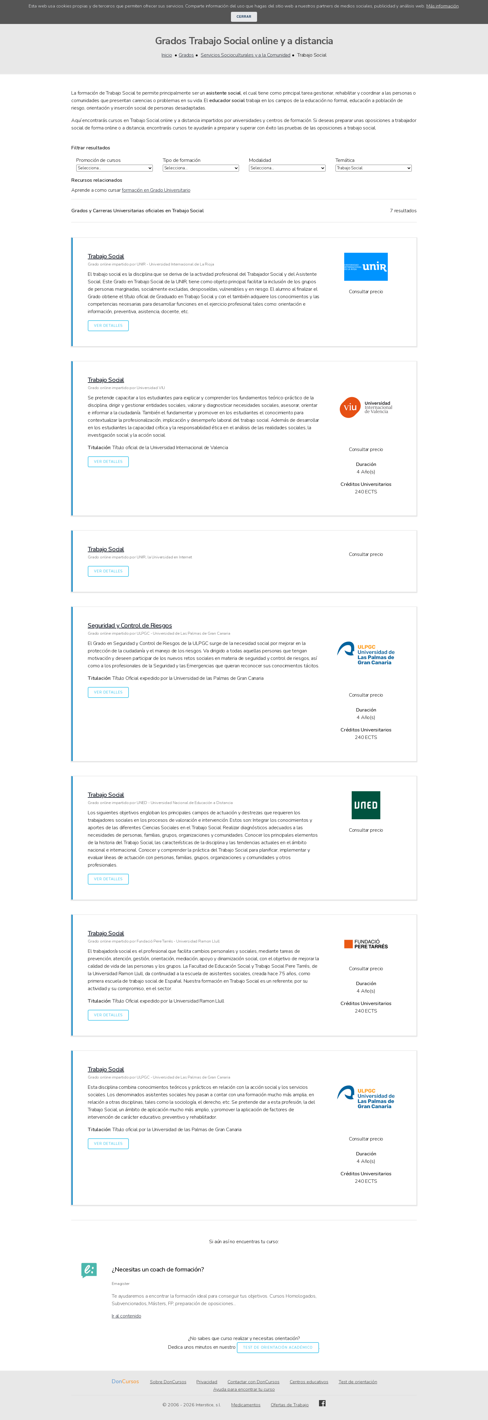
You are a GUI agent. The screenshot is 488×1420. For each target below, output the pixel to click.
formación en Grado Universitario (156, 190)
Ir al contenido (126, 1316)
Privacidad (206, 1382)
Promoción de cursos (98, 160)
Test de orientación (358, 1382)
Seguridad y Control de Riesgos (130, 626)
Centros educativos (309, 1382)
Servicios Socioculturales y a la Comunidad (245, 55)
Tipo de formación (181, 160)
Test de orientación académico (278, 1348)
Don (117, 1381)
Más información (442, 6)
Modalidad (260, 160)
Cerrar (244, 16)
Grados (186, 55)
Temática (345, 160)
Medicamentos (245, 1405)
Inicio (167, 55)
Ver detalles (108, 326)
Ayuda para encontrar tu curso (244, 1389)
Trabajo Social (106, 256)
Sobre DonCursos (168, 1382)
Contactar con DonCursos (253, 1382)
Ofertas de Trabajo (290, 1405)
